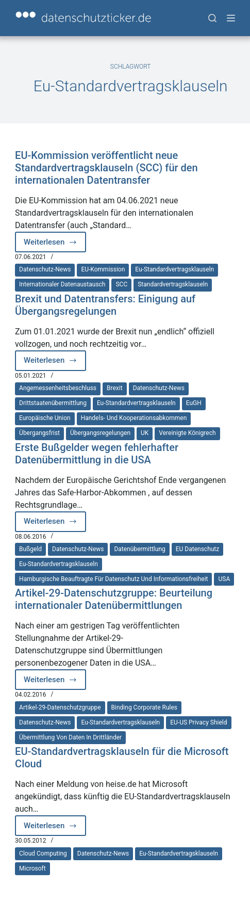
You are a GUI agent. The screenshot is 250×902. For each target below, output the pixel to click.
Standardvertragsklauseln (173, 284)
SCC (121, 284)
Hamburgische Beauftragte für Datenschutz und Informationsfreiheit (113, 579)
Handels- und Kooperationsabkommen (134, 418)
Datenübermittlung (139, 549)
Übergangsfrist (39, 433)
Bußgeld (30, 549)
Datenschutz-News (45, 269)
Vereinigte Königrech (187, 433)
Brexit (115, 388)
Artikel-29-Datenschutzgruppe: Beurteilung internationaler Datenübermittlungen (113, 599)
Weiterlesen (55, 244)
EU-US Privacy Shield (198, 722)
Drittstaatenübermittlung (53, 403)
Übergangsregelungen (100, 433)
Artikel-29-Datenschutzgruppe (60, 707)
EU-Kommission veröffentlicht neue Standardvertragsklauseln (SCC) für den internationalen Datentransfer (106, 167)
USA (224, 579)
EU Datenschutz (197, 549)
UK (144, 433)
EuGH (194, 403)
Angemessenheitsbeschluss (57, 388)
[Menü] (231, 18)
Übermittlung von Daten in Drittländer (70, 737)
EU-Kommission (103, 269)
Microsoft (32, 868)
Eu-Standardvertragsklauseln (174, 269)
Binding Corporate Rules (144, 707)
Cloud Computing (43, 853)
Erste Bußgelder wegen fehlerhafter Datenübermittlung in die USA (96, 453)
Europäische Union (45, 418)
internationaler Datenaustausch (62, 284)
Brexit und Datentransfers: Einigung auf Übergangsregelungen (105, 305)
